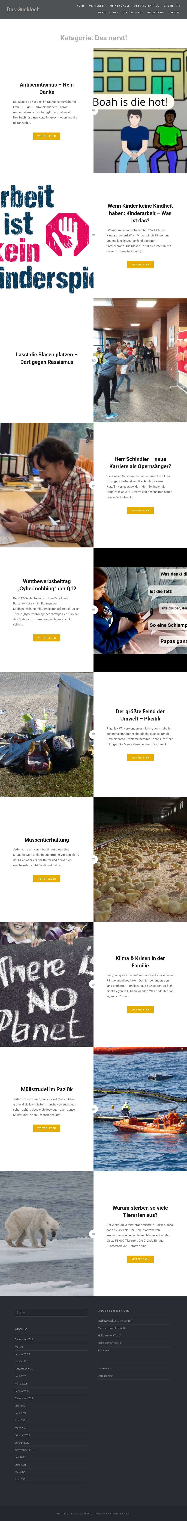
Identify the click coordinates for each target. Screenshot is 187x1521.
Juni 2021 (20, 1464)
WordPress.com (121, 1513)
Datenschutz (105, 1375)
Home (81, 5)
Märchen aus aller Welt (111, 1328)
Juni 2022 (20, 1413)
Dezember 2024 (24, 1339)
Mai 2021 (20, 1472)
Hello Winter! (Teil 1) (110, 1342)
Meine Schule (120, 5)
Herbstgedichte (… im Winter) (115, 1320)
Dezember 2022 (24, 1398)
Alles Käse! (104, 1350)
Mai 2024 (20, 1346)
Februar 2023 (22, 1391)
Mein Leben (97, 5)
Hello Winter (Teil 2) (109, 1335)
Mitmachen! (155, 12)
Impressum (104, 1368)
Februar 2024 (22, 1354)
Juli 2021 (20, 1457)
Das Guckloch (23, 9)
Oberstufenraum (147, 5)
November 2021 (24, 1450)
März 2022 (21, 1428)
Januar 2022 (22, 1442)
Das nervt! (172, 5)
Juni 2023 (20, 1376)
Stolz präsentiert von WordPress (74, 1513)
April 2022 (21, 1420)
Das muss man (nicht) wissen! (120, 12)
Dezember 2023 (24, 1369)
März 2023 (21, 1383)
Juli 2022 (20, 1405)
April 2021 (21, 1479)
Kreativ (174, 12)
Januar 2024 (22, 1361)
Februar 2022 (22, 1435)
